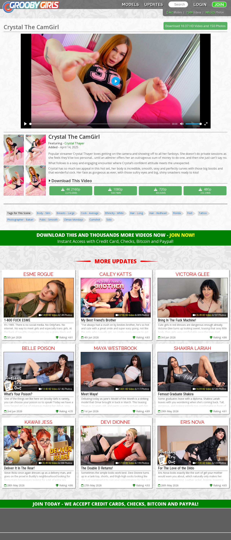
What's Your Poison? (18, 394)
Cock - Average (90, 213)
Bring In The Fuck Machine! (177, 320)
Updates (153, 4)
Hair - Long (136, 213)
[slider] (100, 124)
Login (200, 4)
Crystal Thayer (74, 143)
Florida (177, 213)
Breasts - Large (65, 213)
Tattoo (203, 213)
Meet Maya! (89, 394)
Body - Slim (43, 213)
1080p (116, 190)
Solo (109, 219)
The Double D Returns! (97, 468)
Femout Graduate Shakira (175, 394)
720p (161, 190)
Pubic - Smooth (49, 219)
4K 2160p (71, 190)
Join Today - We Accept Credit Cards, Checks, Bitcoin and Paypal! (115, 504)
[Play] (25, 124)
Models (130, 4)
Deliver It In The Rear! (19, 468)
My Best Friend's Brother (98, 320)
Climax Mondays (73, 219)
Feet (189, 213)
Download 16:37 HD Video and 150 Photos (195, 26)
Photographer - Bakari (20, 219)
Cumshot (95, 219)
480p (205, 190)
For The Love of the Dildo (176, 468)
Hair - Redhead (158, 213)
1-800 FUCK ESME (17, 320)
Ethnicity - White (114, 213)
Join (219, 4)
